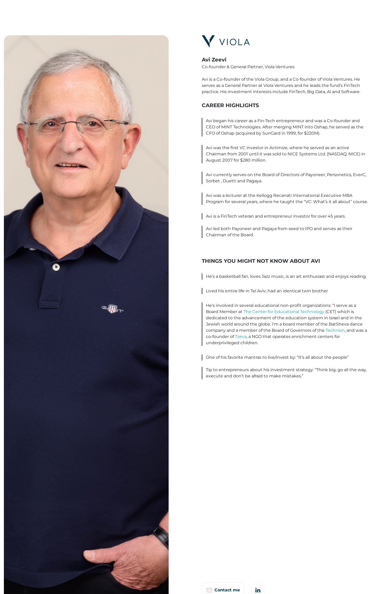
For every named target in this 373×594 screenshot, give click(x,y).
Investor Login (294, 10)
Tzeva (241, 336)
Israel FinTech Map (213, 10)
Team (158, 10)
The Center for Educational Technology (283, 311)
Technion (335, 330)
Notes (244, 10)
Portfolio (181, 10)
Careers (265, 10)
